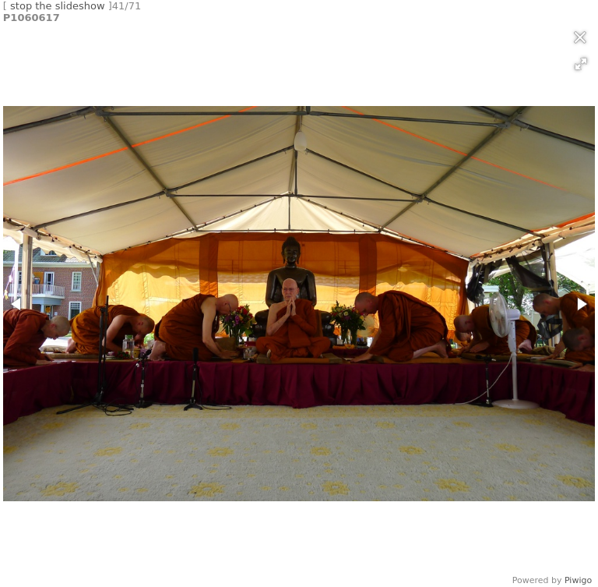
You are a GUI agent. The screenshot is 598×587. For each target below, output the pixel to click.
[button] (580, 63)
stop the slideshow (57, 6)
